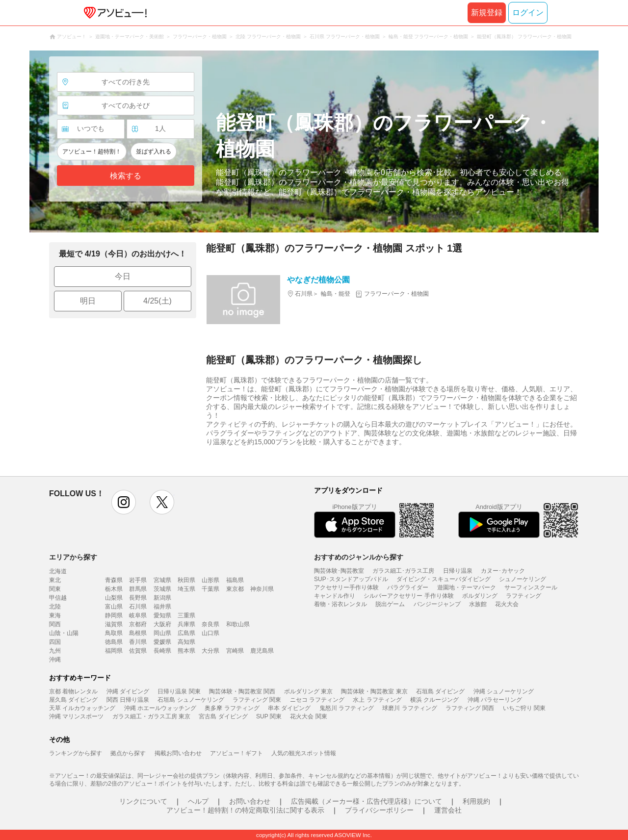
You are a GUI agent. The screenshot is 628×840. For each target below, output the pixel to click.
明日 (88, 301)
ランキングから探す (75, 753)
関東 (55, 588)
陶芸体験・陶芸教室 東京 (374, 691)
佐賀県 (138, 650)
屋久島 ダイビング (73, 699)
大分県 (210, 650)
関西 (55, 624)
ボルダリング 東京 (308, 691)
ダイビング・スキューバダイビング (443, 579)
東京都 (235, 588)
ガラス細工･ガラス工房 (403, 570)
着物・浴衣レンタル (340, 604)
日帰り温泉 (457, 570)
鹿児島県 (262, 650)
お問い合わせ (249, 801)
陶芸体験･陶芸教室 (339, 570)
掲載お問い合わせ (178, 753)
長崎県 (162, 650)
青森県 (114, 580)
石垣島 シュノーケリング (190, 699)
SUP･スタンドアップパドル (351, 579)
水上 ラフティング (377, 699)
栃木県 (114, 588)
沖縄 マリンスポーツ (76, 716)
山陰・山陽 (63, 633)
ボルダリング (479, 595)
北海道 (58, 571)
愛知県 (162, 615)
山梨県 (114, 597)
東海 (55, 615)
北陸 (55, 606)
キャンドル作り (334, 595)
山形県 (210, 580)
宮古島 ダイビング (223, 716)
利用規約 (476, 801)
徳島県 (114, 641)
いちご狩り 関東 (524, 708)
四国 (55, 641)
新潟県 (162, 597)
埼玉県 (186, 588)
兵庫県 (186, 624)
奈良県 (210, 624)
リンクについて (143, 801)
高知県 (186, 641)
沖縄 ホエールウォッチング (160, 708)
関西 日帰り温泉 (127, 699)
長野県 (138, 597)
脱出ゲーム (390, 604)
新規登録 (486, 12)
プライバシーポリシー (379, 810)
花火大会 (507, 604)
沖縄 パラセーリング (495, 699)
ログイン (528, 12)
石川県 (138, 606)
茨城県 (162, 588)
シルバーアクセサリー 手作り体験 (408, 595)
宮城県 (162, 580)
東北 (55, 580)
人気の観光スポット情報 (303, 753)
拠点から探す (128, 753)
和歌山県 (238, 624)
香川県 (138, 641)
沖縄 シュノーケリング (503, 691)
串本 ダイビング (289, 708)
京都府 (138, 624)
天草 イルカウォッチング (82, 708)
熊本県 (186, 650)
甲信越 (58, 597)
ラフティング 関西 (469, 708)
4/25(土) (157, 301)
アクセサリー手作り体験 (346, 587)
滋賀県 (114, 624)
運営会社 (448, 810)
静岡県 (114, 615)
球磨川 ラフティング (409, 708)
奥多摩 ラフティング (232, 708)
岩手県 (138, 580)
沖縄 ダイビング (127, 691)
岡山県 (162, 633)
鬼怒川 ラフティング (346, 708)
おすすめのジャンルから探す (358, 557)
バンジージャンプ (437, 604)
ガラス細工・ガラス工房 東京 (151, 716)
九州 (55, 650)
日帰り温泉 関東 (178, 691)
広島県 (186, 633)
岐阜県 (138, 615)
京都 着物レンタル (73, 691)
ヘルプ (198, 801)
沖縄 (55, 659)
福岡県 (114, 650)
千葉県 (210, 588)
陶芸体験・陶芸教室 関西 (242, 691)
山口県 (210, 633)
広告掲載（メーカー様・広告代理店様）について (366, 801)
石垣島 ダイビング (440, 691)
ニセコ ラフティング (317, 699)
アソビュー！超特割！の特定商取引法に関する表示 (245, 810)
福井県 (162, 606)
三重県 (186, 615)
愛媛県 (162, 641)
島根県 (138, 633)
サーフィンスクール (530, 587)
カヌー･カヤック (503, 570)
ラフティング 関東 (257, 699)
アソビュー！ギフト (236, 753)
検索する (125, 176)
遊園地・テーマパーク (466, 587)
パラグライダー (407, 587)
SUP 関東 (269, 716)
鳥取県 (114, 633)
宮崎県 (235, 650)
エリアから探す (73, 557)
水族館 (478, 604)
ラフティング (523, 595)
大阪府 (162, 624)
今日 (123, 276)
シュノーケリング (522, 579)
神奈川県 (262, 588)
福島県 (235, 580)
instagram (123, 502)
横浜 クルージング (434, 699)
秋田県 (186, 580)
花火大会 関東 (308, 716)
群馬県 (138, 588)
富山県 (114, 606)
